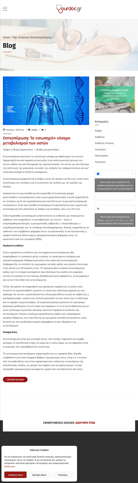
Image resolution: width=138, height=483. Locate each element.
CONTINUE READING (15, 319)
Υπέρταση (100, 161)
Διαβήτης (100, 136)
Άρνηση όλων (39, 474)
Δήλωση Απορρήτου (13, 407)
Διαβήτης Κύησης (104, 142)
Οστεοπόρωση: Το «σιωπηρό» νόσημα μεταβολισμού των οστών (36, 141)
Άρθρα (34, 129)
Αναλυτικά (9, 466)
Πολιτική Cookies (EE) (14, 414)
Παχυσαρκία (101, 155)
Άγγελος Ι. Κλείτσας (15, 129)
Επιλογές (63, 474)
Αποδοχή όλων (15, 474)
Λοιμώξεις (100, 149)
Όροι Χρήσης (10, 399)
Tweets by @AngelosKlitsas (115, 220)
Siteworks (79, 472)
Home (6, 37)
